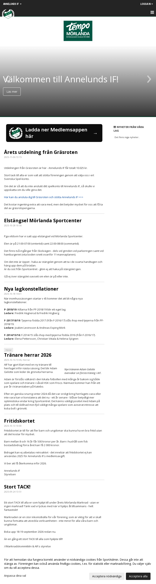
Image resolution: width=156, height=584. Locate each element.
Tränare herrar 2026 (27, 355)
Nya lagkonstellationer (31, 289)
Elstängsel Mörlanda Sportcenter (43, 220)
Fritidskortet (19, 421)
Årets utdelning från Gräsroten (41, 152)
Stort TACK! (17, 486)
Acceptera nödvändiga (106, 576)
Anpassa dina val (15, 576)
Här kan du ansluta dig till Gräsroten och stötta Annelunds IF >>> (43, 197)
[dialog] (78, 568)
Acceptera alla (138, 576)
